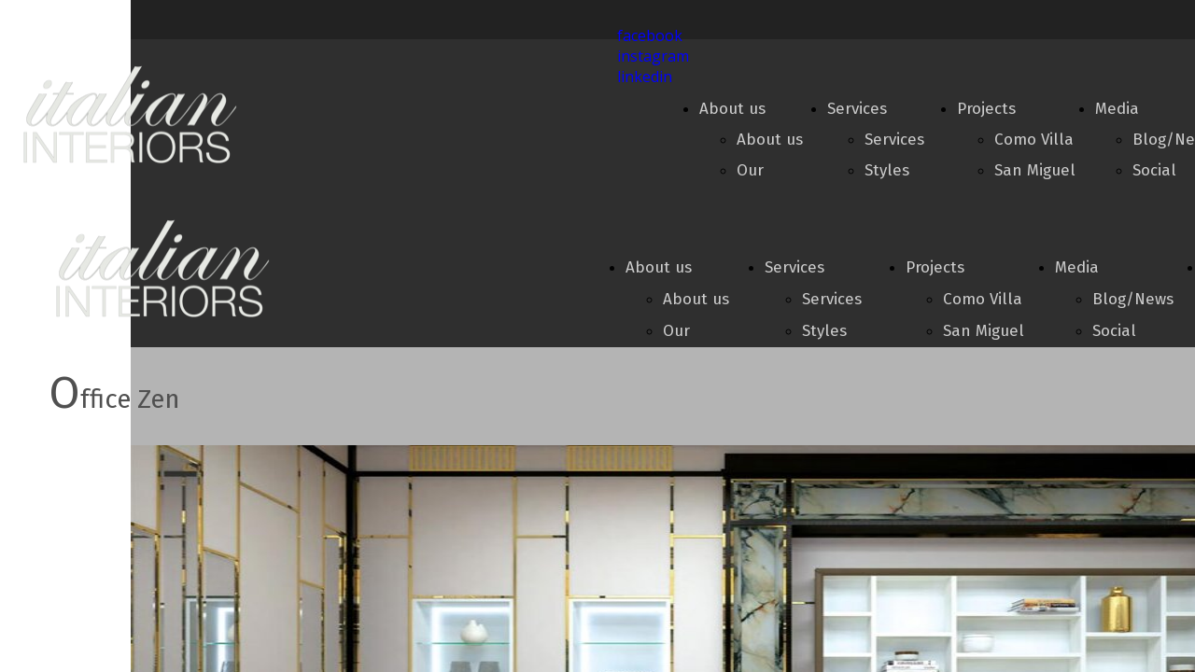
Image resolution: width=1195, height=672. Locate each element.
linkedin (644, 76)
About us (732, 109)
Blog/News (1133, 299)
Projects (986, 109)
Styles (887, 170)
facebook (649, 35)
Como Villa (1034, 139)
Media (1117, 109)
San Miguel (1035, 170)
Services (857, 109)
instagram (653, 56)
